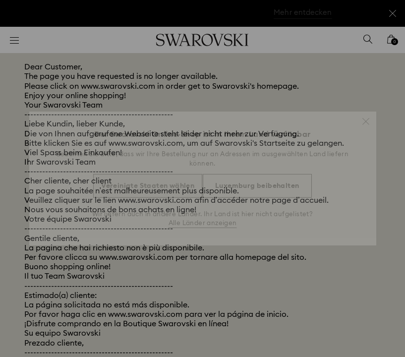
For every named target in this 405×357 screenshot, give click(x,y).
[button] (365, 116)
